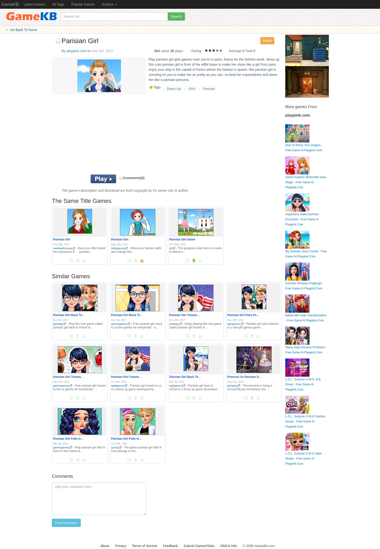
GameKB (10, 4)
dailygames (119, 248)
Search (176, 16)
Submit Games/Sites (199, 546)
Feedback (170, 546)
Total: (249, 51)
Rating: (196, 51)
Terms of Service (144, 546)
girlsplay (59, 323)
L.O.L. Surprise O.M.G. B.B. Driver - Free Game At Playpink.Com (303, 378)
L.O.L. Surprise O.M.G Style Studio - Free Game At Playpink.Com (303, 452)
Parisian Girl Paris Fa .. (243, 315)
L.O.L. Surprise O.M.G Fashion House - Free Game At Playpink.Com (305, 415)
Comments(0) (131, 178)
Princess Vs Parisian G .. (244, 377)
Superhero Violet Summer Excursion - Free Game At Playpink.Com (302, 213)
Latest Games (34, 4)
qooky (116, 447)
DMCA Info (228, 546)
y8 (172, 248)
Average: (235, 51)
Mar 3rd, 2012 (102, 51)
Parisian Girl (61, 239)
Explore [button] (109, 4)
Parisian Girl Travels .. (184, 315)
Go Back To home (23, 30)
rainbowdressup (64, 248)
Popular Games (83, 4)
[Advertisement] (112, 136)
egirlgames (235, 323)
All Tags (58, 4)
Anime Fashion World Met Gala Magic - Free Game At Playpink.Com (305, 176)
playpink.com (76, 51)
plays (179, 51)
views (165, 51)
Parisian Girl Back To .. (69, 315)
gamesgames (120, 323)
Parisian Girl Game (182, 239)
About (104, 546)
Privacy (120, 546)
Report (267, 40)
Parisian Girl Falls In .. (68, 438)
